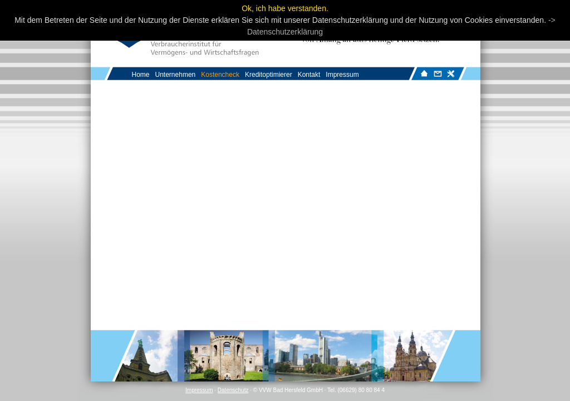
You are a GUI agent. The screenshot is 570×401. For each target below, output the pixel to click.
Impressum (199, 390)
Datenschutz (233, 390)
